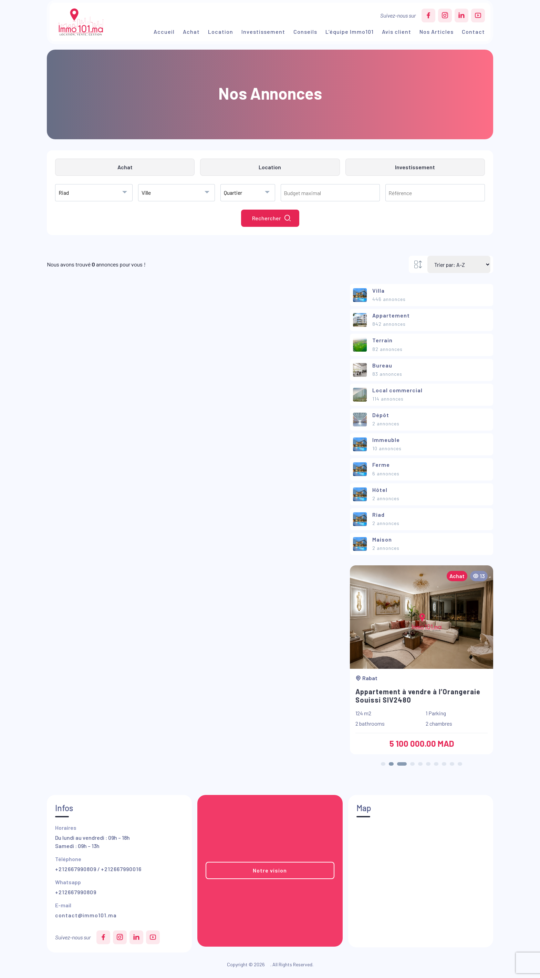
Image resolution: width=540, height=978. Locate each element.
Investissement (263, 31)
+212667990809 (75, 869)
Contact (473, 31)
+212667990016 (121, 869)
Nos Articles (436, 31)
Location (220, 31)
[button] (383, 764)
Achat (191, 31)
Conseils (305, 31)
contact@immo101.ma (86, 915)
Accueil (164, 31)
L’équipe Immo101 (349, 31)
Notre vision (270, 870)
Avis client (396, 31)
